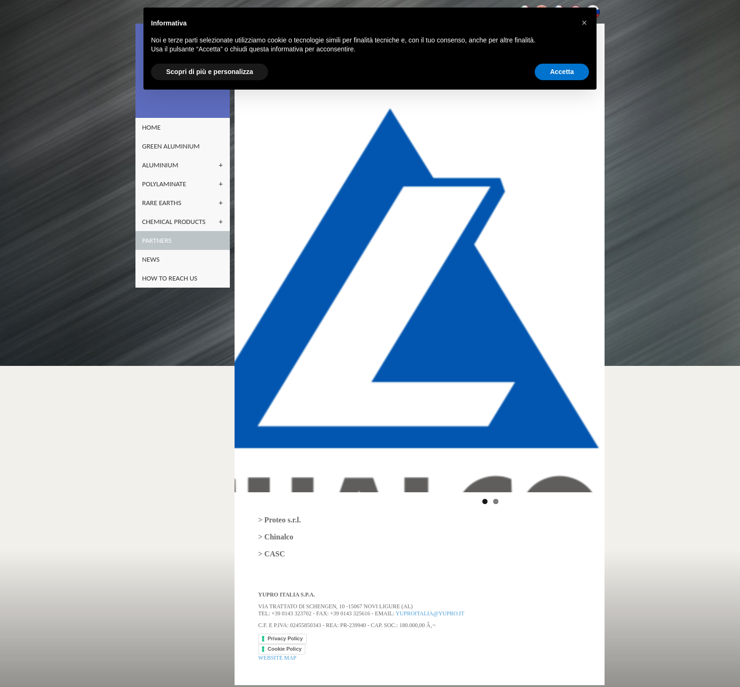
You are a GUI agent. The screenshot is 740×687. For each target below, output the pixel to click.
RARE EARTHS (161, 203)
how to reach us (169, 278)
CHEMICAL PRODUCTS (173, 221)
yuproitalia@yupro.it (429, 606)
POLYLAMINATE (164, 184)
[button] (584, 22)
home (151, 127)
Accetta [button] (562, 71)
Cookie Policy (285, 641)
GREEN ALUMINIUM (171, 146)
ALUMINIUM (160, 165)
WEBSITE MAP (277, 650)
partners (156, 240)
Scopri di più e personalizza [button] (209, 71)
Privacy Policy (285, 631)
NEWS (151, 259)
